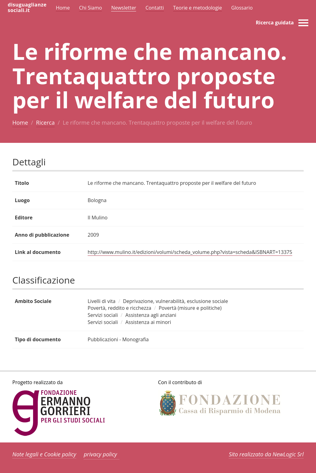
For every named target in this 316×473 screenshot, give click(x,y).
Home (20, 122)
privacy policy (100, 454)
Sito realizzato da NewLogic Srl (266, 454)
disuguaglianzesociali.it (27, 7)
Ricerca (45, 122)
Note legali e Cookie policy (44, 454)
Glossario (242, 7)
